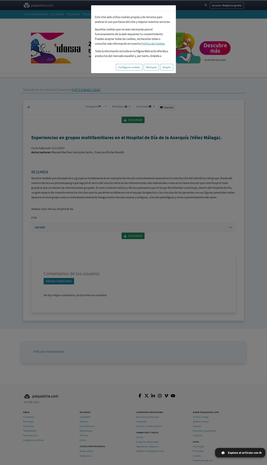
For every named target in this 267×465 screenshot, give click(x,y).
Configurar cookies (129, 67)
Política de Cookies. (153, 44)
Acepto (167, 67)
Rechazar (151, 67)
